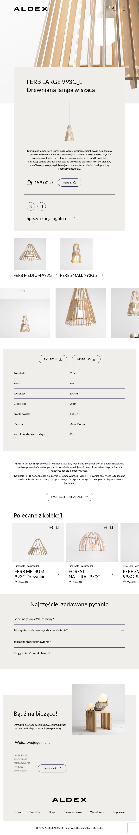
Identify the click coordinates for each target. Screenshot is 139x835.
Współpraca (97, 811)
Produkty (35, 811)
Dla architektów (73, 811)
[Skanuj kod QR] (31, 206)
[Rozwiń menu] (123, 9)
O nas (17, 811)
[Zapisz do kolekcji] (42, 206)
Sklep (52, 811)
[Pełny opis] (69, 619)
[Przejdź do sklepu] (114, 9)
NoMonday (96, 827)
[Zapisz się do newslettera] (52, 768)
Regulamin (119, 811)
